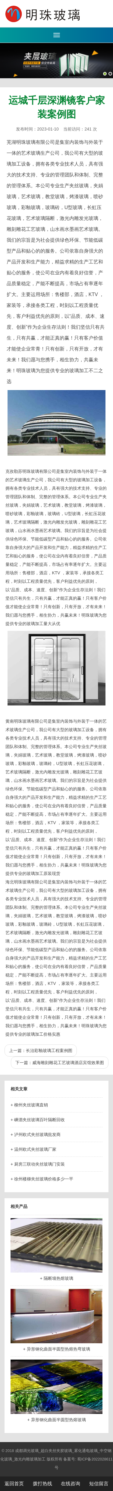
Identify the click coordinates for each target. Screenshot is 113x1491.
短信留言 (98, 1483)
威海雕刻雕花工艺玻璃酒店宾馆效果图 (68, 1062)
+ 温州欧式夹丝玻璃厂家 (33, 1149)
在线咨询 (70, 1483)
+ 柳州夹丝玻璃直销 (29, 1104)
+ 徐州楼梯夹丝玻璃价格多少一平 (42, 1178)
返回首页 (14, 1483)
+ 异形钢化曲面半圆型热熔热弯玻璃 (56, 1349)
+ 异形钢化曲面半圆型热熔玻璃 (56, 1419)
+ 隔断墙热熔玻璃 (56, 1278)
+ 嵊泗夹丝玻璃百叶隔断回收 (38, 1119)
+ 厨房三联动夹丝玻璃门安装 (38, 1164)
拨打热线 (42, 1483)
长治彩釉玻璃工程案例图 (49, 1050)
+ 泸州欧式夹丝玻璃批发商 (36, 1134)
